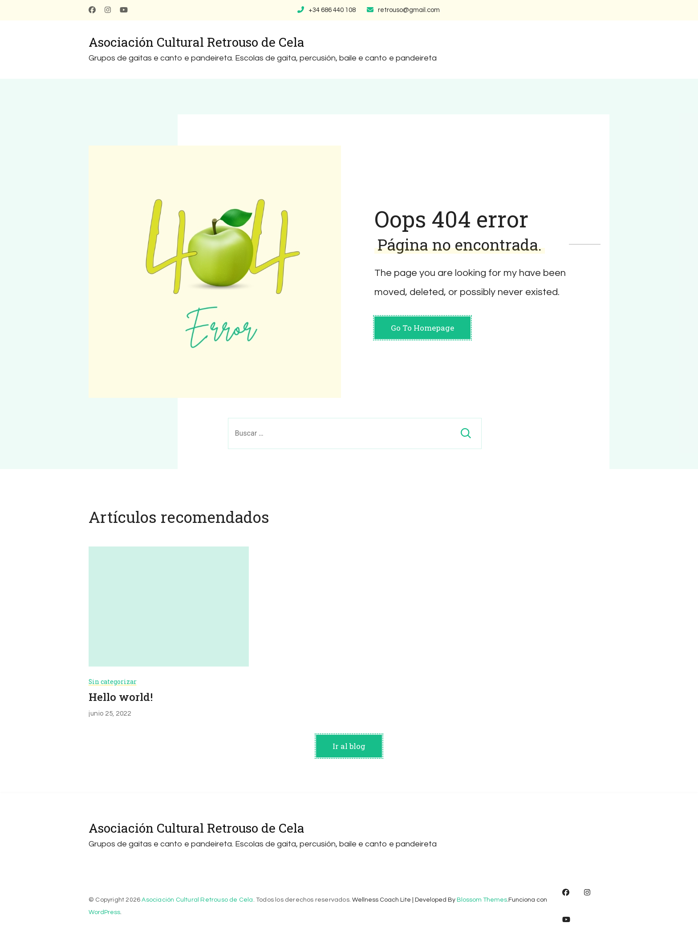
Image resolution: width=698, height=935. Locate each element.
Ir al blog (349, 746)
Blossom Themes (482, 900)
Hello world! (121, 697)
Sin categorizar (113, 681)
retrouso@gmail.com (409, 10)
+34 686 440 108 (332, 10)
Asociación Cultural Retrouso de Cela (196, 42)
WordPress (104, 912)
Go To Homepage (422, 328)
